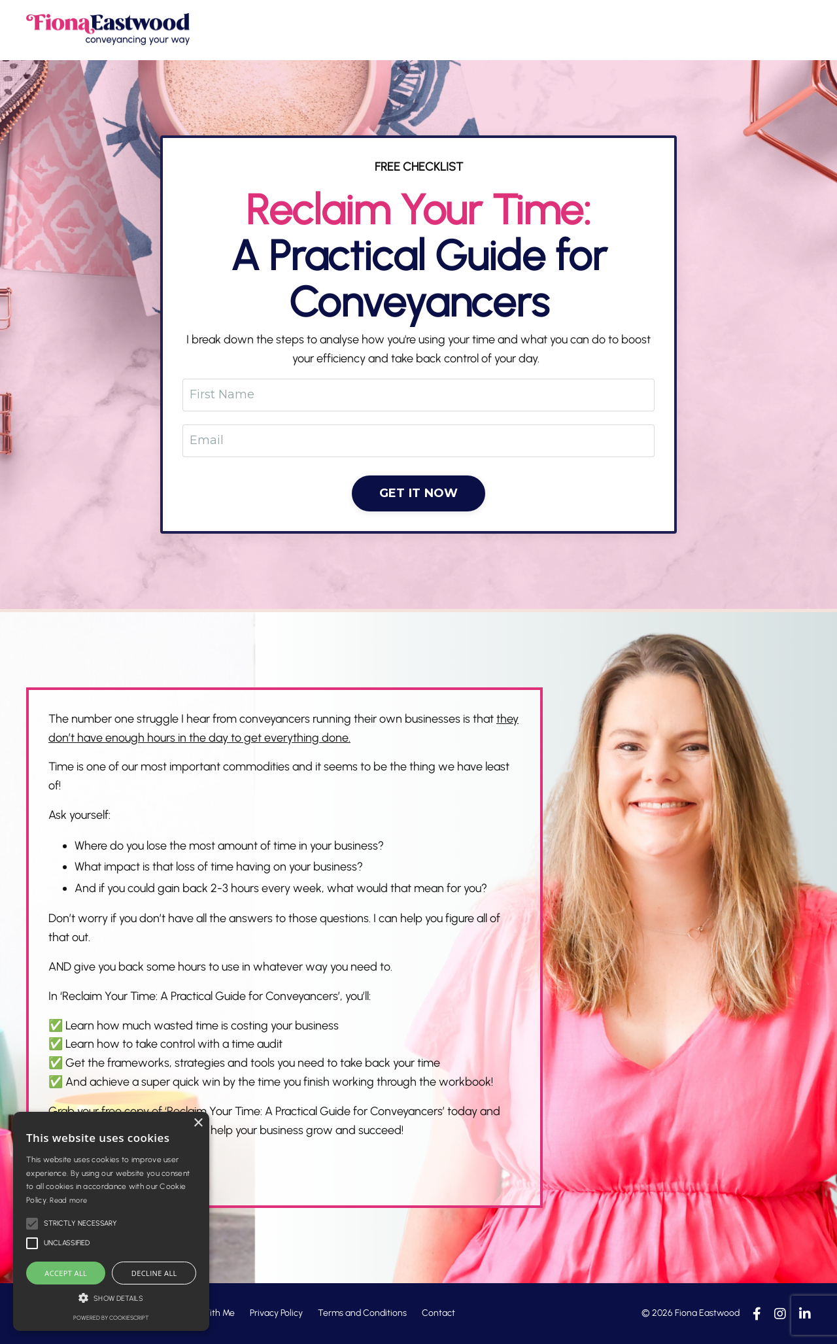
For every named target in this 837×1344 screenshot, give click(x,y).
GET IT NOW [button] (418, 493)
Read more (68, 1200)
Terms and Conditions (362, 1312)
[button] (111, 1298)
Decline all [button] (154, 1273)
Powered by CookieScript (111, 1317)
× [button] (198, 1123)
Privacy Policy (276, 1312)
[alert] (111, 1221)
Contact (438, 1312)
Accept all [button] (65, 1273)
